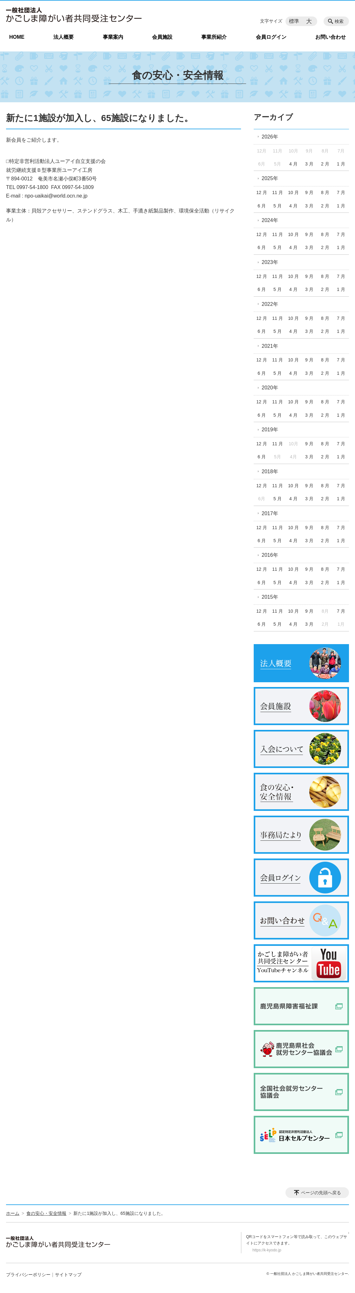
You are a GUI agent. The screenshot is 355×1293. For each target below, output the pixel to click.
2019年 (270, 429)
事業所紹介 (214, 37)
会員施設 (162, 37)
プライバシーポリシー (28, 1274)
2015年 (270, 597)
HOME (16, 37)
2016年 (270, 555)
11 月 (277, 192)
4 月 (293, 163)
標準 (294, 21)
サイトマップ (68, 1274)
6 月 (262, 205)
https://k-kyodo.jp (266, 1250)
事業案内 (113, 37)
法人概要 (63, 37)
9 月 (309, 192)
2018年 (270, 471)
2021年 (270, 346)
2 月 (325, 163)
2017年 (270, 513)
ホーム (12, 1213)
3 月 (309, 163)
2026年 (270, 136)
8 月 (325, 192)
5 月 (277, 205)
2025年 (270, 178)
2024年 (270, 220)
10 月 (293, 192)
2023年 (270, 262)
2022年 (270, 304)
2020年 (270, 387)
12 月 (261, 192)
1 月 (341, 163)
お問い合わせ (330, 37)
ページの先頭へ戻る (321, 1192)
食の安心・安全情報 (46, 1213)
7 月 (341, 192)
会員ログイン (271, 37)
